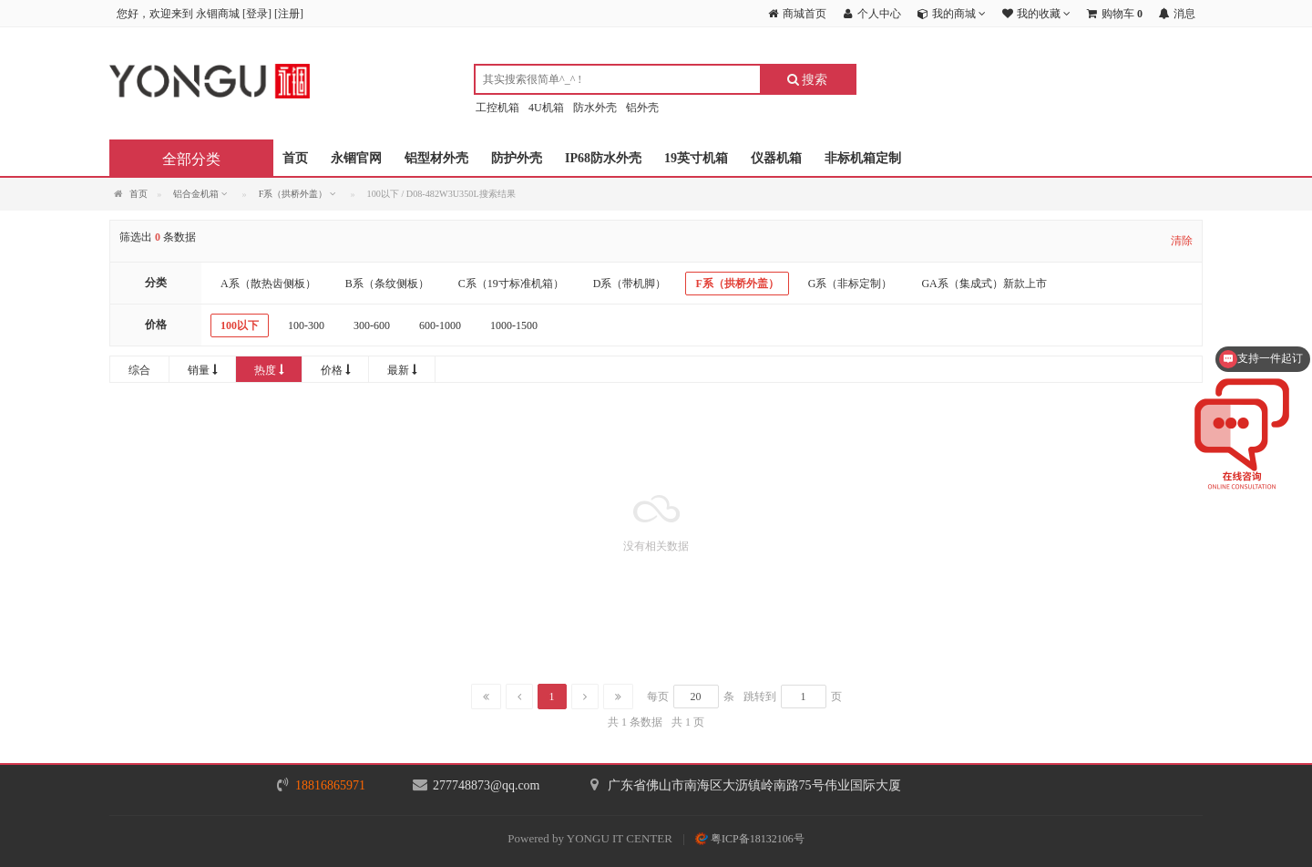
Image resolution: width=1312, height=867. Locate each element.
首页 (295, 158)
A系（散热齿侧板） (268, 283)
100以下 (239, 325)
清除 (1182, 240)
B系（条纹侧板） (387, 283)
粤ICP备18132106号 (750, 838)
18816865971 (330, 785)
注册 (289, 13)
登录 (257, 13)
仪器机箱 (776, 158)
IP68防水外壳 (603, 158)
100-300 (306, 325)
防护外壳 (516, 158)
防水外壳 (595, 107)
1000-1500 (514, 325)
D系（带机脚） (630, 283)
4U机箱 (546, 107)
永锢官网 (356, 158)
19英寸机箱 (696, 158)
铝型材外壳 (436, 158)
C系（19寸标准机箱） (511, 283)
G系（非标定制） (850, 283)
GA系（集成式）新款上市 (983, 283)
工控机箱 (497, 107)
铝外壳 (642, 107)
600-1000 (440, 325)
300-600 (372, 325)
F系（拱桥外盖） (736, 283)
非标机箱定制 (863, 158)
